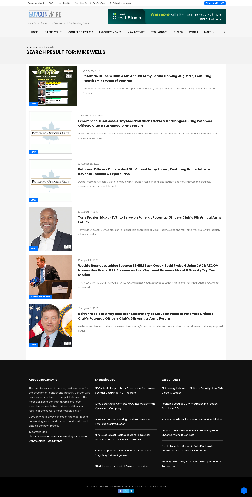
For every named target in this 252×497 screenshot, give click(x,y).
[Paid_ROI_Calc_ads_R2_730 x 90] (167, 16)
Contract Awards (80, 32)
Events (193, 32)
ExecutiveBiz (171, 380)
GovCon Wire (160, 486)
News (33, 103)
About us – (35, 436)
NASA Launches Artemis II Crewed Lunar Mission (123, 466)
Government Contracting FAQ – (61, 436)
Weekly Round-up (40, 296)
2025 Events (55, 441)
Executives (52, 32)
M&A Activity (136, 32)
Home (34, 32)
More (207, 32)
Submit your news (120, 3)
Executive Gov (82, 3)
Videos (178, 32)
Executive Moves (110, 32)
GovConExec (99, 3)
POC (51, 3)
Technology (159, 32)
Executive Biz (64, 3)
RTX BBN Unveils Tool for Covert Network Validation (192, 419)
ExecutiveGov (105, 380)
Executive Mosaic (36, 3)
